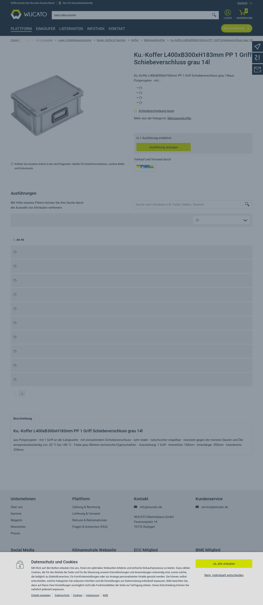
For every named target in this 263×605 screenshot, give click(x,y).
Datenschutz (62, 595)
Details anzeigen (41, 595)
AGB (105, 595)
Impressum (92, 595)
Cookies (77, 595)
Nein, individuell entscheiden (223, 575)
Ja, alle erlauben (224, 564)
